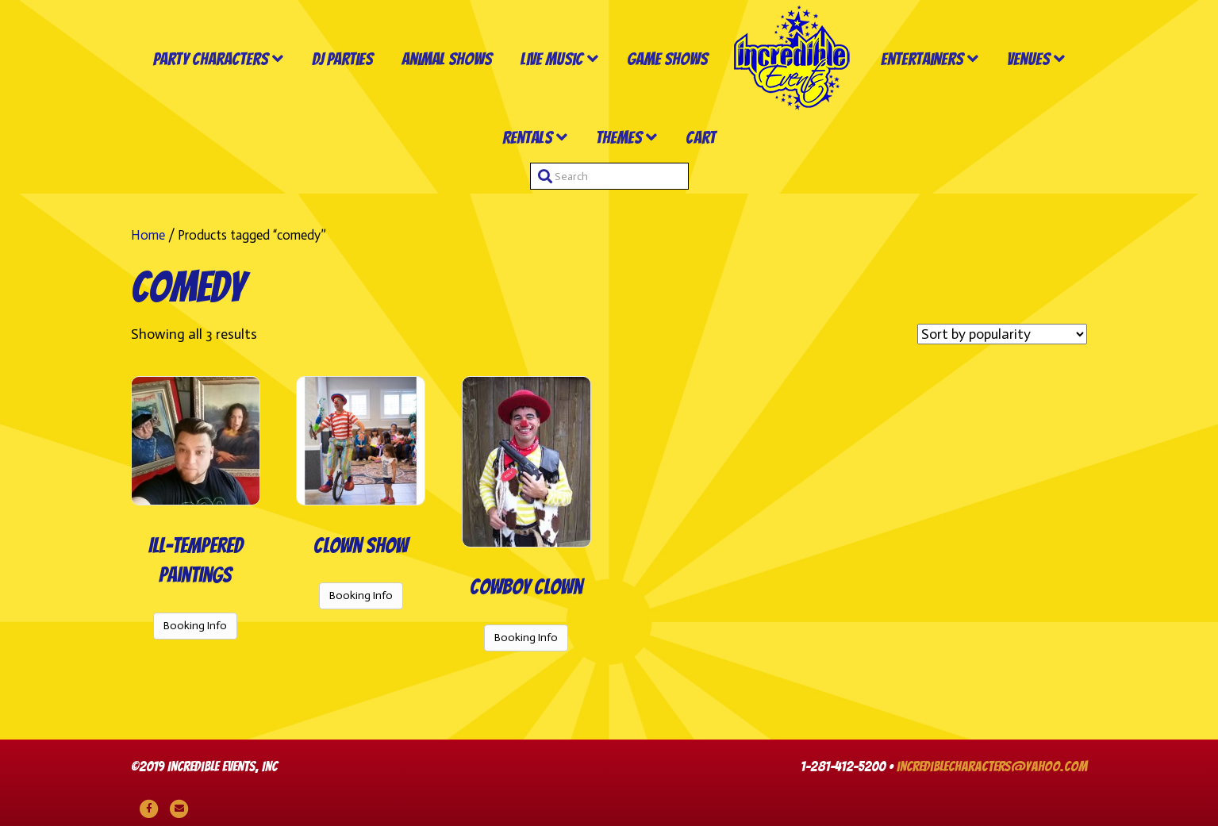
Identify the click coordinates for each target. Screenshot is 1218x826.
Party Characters (210, 59)
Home (148, 235)
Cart (701, 138)
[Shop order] (1002, 334)
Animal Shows (447, 59)
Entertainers (922, 59)
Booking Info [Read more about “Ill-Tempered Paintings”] (195, 625)
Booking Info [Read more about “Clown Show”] (361, 595)
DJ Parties (342, 59)
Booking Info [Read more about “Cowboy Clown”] (526, 637)
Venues (1028, 59)
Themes (619, 138)
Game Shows (667, 59)
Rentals (527, 138)
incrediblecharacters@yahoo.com (992, 766)
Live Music (552, 59)
